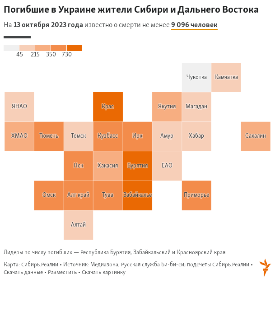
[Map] (137, 141)
